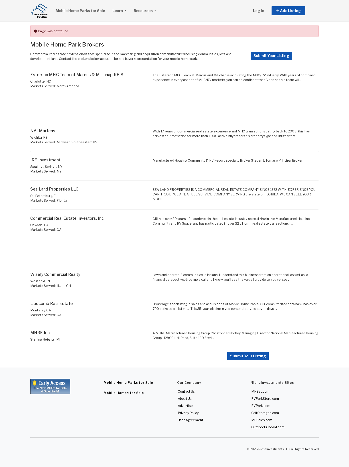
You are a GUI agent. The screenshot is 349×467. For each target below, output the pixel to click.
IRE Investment (45, 160)
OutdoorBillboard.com (267, 427)
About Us (185, 398)
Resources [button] (143, 11)
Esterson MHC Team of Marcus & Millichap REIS (76, 74)
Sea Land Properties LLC (54, 189)
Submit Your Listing (271, 56)
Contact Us (186, 391)
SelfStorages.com (265, 413)
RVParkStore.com (265, 398)
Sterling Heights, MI (45, 339)
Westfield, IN (40, 281)
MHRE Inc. (40, 332)
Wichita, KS (39, 137)
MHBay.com (260, 391)
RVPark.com (260, 406)
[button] (293, 11)
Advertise (185, 406)
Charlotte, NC (40, 81)
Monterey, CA (40, 310)
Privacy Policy (188, 413)
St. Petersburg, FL (44, 196)
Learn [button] (121, 10)
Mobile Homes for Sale (124, 393)
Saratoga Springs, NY (46, 167)
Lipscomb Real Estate (51, 303)
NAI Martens (42, 130)
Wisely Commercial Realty (55, 274)
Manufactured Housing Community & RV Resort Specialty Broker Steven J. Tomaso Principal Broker (227, 160)
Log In (258, 11)
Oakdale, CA (39, 225)
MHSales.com (261, 420)
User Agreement (190, 420)
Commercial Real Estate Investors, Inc (67, 218)
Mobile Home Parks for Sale (80, 11)
